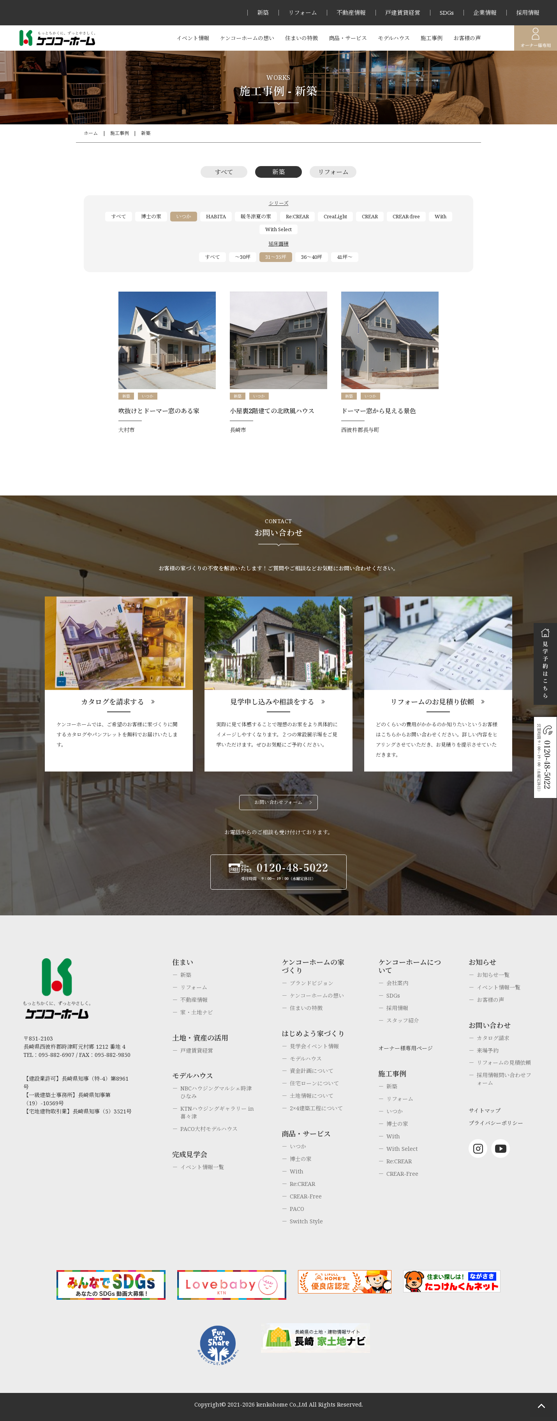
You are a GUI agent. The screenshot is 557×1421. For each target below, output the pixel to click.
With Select (278, 229)
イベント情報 (192, 38)
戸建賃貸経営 (402, 12)
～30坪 (242, 256)
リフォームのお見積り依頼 (432, 701)
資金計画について (311, 1070)
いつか (183, 216)
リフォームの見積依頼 (504, 1062)
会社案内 (397, 983)
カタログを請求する (112, 701)
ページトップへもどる (541, 1405)
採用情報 (527, 12)
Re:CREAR (297, 216)
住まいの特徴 (301, 38)
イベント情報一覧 (202, 1167)
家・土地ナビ (196, 1012)
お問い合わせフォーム (278, 802)
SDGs (447, 12)
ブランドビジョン (311, 983)
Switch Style (306, 1221)
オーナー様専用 (535, 38)
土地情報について (311, 1095)
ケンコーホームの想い (247, 38)
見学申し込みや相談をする (272, 701)
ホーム (91, 133)
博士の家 (151, 216)
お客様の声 (467, 38)
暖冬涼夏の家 (256, 216)
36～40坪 (311, 256)
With (440, 216)
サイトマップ (485, 1110)
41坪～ (345, 256)
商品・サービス (348, 38)
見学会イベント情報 (314, 1046)
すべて (224, 172)
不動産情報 (351, 12)
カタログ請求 (493, 1038)
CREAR (370, 216)
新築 (263, 12)
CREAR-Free (306, 1196)
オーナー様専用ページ (405, 1048)
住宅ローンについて (314, 1083)
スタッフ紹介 (402, 1020)
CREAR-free (406, 216)
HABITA (216, 216)
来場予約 (488, 1050)
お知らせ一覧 (493, 975)
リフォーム (302, 12)
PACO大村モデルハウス (209, 1129)
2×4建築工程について (316, 1108)
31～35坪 (275, 256)
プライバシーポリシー (496, 1123)
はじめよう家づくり (313, 1033)
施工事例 (431, 38)
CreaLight (335, 216)
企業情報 (485, 12)
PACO (297, 1208)
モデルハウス (394, 38)
